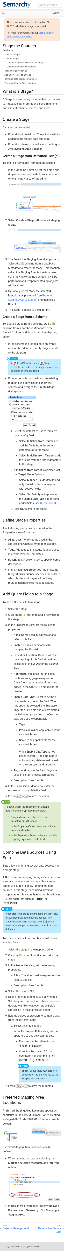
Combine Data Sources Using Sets (21, 79)
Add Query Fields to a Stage (17, 75)
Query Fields (47, 503)
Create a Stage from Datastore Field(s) (25, 62)
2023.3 (56, 13)
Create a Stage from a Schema (21, 66)
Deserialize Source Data (49, 1230)
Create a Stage (11, 58)
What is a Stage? (12, 54)
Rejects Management (16, 1228)
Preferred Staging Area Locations (20, 83)
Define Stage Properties (15, 70)
